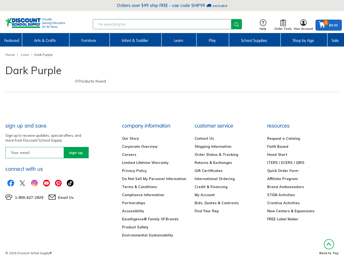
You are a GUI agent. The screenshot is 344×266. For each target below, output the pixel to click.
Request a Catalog (283, 138)
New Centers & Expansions (290, 211)
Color (25, 55)
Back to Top (329, 247)
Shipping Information (213, 146)
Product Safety (135, 227)
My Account (205, 195)
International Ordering (215, 179)
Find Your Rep (207, 211)
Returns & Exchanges (213, 162)
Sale (335, 40)
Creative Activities (283, 203)
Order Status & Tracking (216, 154)
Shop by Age (303, 40)
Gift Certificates (209, 170)
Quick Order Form (282, 170)
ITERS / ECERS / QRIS (285, 162)
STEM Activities (281, 195)
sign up (76, 152)
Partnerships (133, 203)
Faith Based (277, 146)
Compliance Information (143, 195)
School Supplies (254, 40)
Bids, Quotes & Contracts (217, 203)
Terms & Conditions (139, 187)
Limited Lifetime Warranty (145, 162)
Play (212, 40)
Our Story (130, 138)
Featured (11, 40)
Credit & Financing (211, 187)
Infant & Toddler (135, 40)
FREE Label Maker (283, 219)
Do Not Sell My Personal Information (154, 179)
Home (10, 55)
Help (263, 25)
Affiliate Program (282, 179)
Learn (178, 40)
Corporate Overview (139, 146)
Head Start (277, 154)
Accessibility (133, 211)
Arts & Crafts (45, 40)
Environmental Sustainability (147, 235)
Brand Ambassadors (285, 187)
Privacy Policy (134, 170)
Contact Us (204, 138)
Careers (129, 154)
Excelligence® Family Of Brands (150, 219)
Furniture (88, 40)
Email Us (66, 197)
